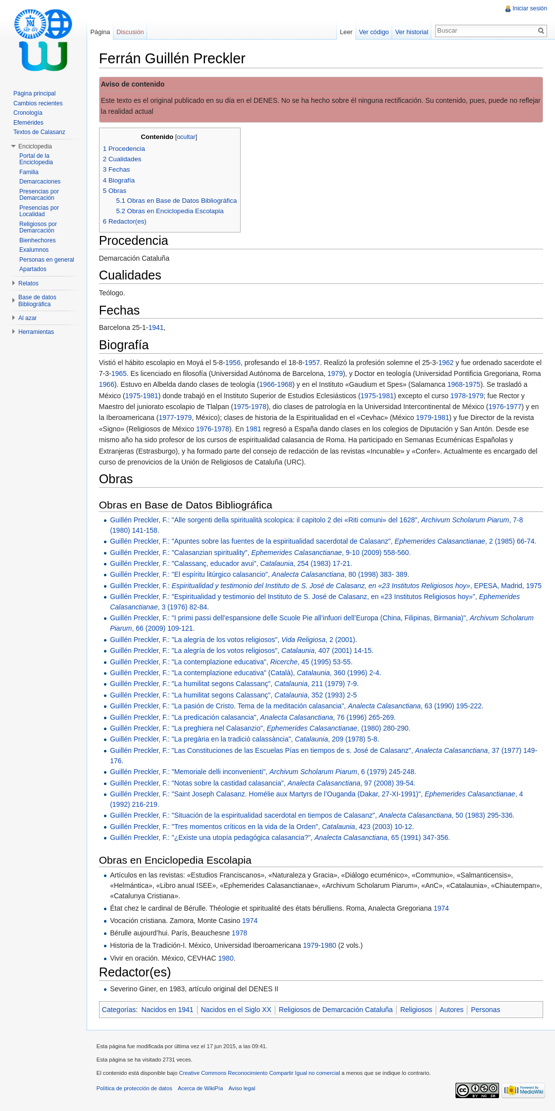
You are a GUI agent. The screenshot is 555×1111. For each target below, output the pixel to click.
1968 (285, 385)
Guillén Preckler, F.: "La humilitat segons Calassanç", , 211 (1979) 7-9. (234, 684)
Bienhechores (37, 240)
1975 (473, 385)
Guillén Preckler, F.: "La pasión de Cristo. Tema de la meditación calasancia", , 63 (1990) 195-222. (297, 706)
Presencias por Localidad (39, 211)
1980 (329, 946)
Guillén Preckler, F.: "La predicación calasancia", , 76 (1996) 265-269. (253, 717)
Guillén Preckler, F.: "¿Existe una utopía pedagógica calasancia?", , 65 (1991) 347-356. (280, 837)
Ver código (373, 32)
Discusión (130, 32)
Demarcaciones (39, 181)
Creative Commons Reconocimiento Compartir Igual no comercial (260, 1073)
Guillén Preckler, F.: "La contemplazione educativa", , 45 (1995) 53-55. (231, 662)
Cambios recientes (37, 103)
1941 (156, 328)
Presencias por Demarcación (39, 195)
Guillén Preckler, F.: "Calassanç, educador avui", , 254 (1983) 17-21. (231, 563)
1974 (442, 908)
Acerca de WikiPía (200, 1089)
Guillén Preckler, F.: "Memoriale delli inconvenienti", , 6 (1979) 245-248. (263, 772)
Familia (29, 172)
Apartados (33, 269)
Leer (346, 32)
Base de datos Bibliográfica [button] (37, 301)
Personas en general (46, 259)
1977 (514, 407)
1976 (497, 407)
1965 (119, 373)
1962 (446, 363)
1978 (458, 396)
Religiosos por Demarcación (38, 227)
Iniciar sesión (529, 8)
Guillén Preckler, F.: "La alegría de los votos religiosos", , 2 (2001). (233, 640)
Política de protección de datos (135, 1089)
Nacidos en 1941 (168, 1010)
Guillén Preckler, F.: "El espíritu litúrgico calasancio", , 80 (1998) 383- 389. (260, 574)
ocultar (186, 137)
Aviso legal (242, 1089)
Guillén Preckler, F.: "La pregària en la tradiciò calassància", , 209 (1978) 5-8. (245, 739)
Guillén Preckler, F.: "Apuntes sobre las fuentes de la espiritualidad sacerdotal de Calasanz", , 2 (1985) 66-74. (323, 541)
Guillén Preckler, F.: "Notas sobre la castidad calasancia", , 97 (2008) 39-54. (263, 783)
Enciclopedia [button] (35, 146)
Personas (486, 1010)
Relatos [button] (28, 283)
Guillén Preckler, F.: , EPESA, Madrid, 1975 (326, 586)
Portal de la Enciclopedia (36, 159)
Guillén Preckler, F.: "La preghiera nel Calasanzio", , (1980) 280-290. (260, 728)
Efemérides (28, 122)
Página (100, 32)
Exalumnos (34, 249)
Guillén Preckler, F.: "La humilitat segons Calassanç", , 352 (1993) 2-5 (233, 695)
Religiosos (417, 1010)
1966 (107, 385)
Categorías (119, 1010)
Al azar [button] (27, 318)
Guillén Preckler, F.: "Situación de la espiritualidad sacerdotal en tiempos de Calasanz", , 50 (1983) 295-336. (312, 816)
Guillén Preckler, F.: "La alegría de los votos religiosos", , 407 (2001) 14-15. (242, 650)
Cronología (28, 112)
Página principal (34, 93)
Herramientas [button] (36, 331)
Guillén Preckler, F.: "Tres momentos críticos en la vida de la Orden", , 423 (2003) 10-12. (262, 827)
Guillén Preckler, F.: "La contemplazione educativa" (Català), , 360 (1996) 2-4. (246, 673)
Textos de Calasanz (39, 132)
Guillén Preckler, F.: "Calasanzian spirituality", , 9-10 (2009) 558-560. (260, 552)
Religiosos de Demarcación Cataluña (336, 1010)
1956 (233, 363)
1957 (312, 363)
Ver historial (411, 32)
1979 (336, 373)
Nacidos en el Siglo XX (237, 1010)
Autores (452, 1010)
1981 (151, 396)
